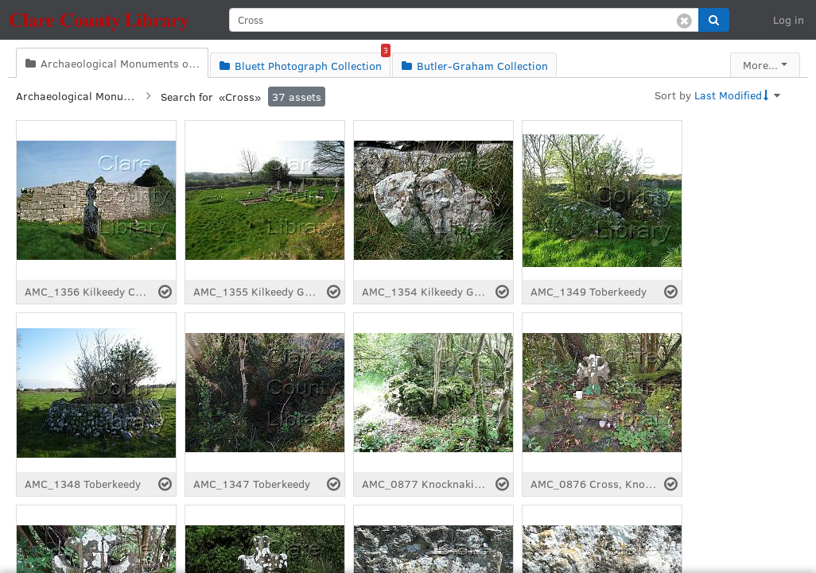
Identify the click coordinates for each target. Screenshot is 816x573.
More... (760, 64)
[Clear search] (684, 20)
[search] (464, 20)
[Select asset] (165, 292)
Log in (788, 19)
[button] (713, 20)
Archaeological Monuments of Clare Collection (75, 95)
